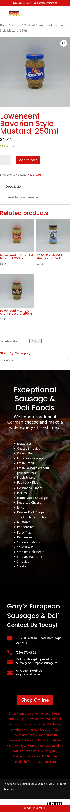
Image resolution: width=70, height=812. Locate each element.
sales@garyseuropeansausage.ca (36, 663)
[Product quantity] (5, 160)
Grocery (16, 25)
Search (36, 341)
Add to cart (28, 160)
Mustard (29, 25)
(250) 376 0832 (23, 2)
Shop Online (35, 700)
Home (4, 25)
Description (14, 186)
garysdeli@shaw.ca (28, 674)
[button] (63, 43)
